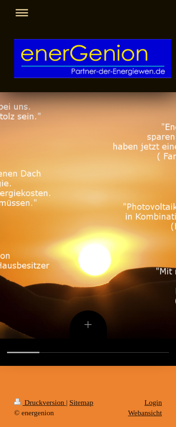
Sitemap (81, 402)
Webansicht (145, 413)
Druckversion (40, 402)
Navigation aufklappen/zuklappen (88, 12)
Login (153, 402)
